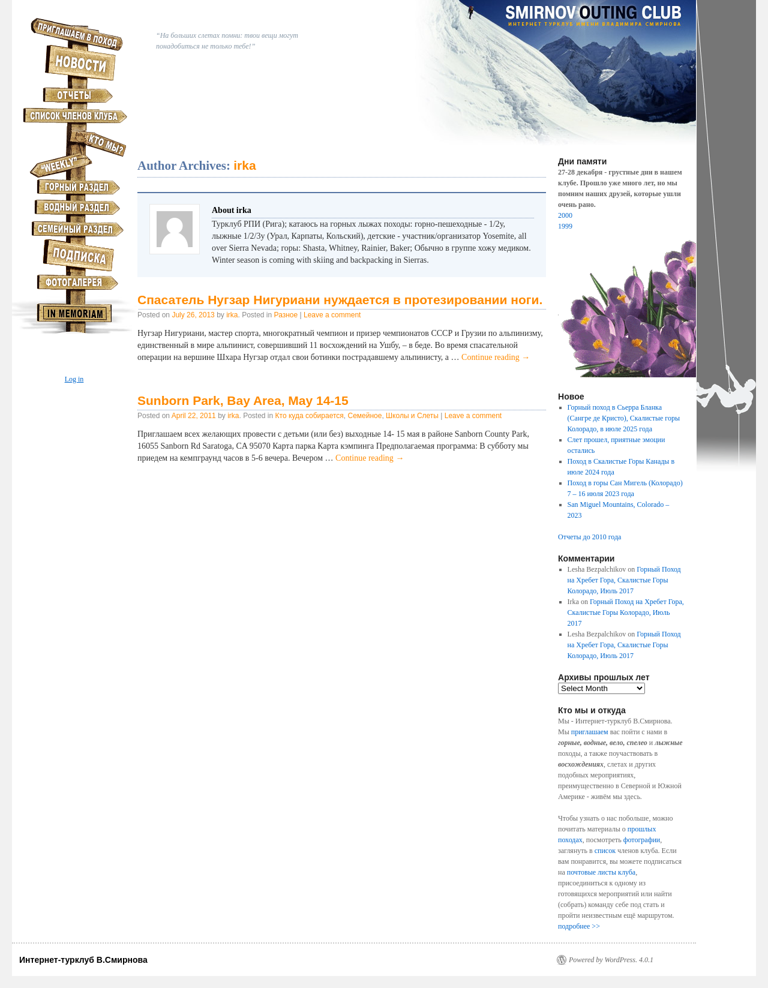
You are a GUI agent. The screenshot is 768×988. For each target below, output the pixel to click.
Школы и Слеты (412, 416)
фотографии (642, 840)
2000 (565, 215)
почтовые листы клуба (601, 872)
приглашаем (589, 732)
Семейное (364, 416)
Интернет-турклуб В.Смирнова (83, 960)
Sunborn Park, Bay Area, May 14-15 (243, 400)
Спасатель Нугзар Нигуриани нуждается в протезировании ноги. (339, 300)
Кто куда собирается (309, 416)
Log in (74, 379)
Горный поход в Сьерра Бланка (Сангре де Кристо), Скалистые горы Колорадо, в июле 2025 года (624, 418)
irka (244, 165)
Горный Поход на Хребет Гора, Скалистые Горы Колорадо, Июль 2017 (624, 580)
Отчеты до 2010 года (589, 537)
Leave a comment (332, 315)
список (605, 850)
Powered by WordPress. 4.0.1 (611, 960)
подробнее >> (579, 926)
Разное (286, 315)
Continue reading (495, 357)
